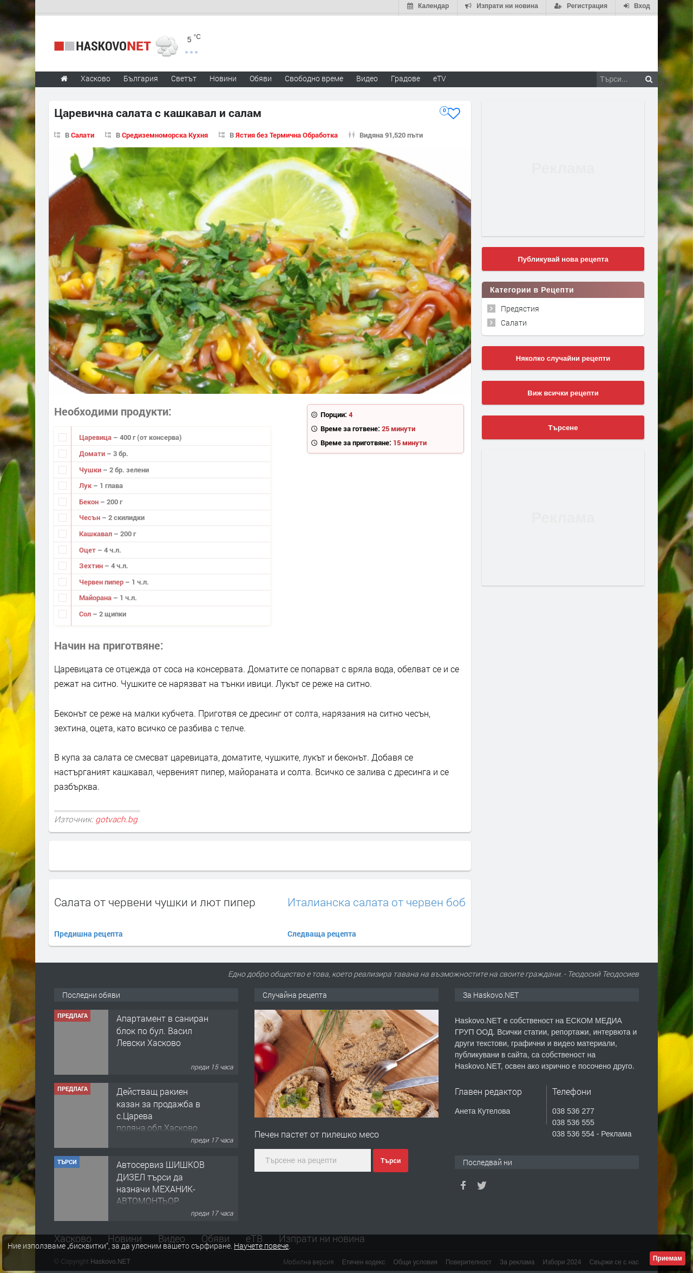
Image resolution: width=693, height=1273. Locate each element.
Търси (391, 1158)
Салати (82, 133)
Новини (223, 76)
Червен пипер (102, 579)
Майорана (96, 596)
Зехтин (91, 563)
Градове (405, 76)
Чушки (91, 467)
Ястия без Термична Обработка (287, 133)
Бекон (89, 499)
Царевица (96, 435)
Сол (86, 611)
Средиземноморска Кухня (165, 133)
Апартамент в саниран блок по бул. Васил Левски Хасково (162, 1028)
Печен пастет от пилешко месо (316, 1132)
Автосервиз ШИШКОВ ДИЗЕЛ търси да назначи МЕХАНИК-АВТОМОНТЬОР (160, 1180)
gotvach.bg (116, 817)
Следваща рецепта (321, 931)
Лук (86, 483)
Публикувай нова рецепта (563, 257)
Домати (93, 451)
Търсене (563, 425)
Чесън (90, 516)
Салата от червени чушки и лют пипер (155, 899)
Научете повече (261, 1245)
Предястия (520, 306)
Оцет (88, 548)
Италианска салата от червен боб (376, 900)
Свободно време (314, 76)
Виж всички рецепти (562, 391)
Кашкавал (96, 531)
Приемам (667, 1258)
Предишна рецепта (88, 931)
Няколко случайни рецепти (563, 356)
